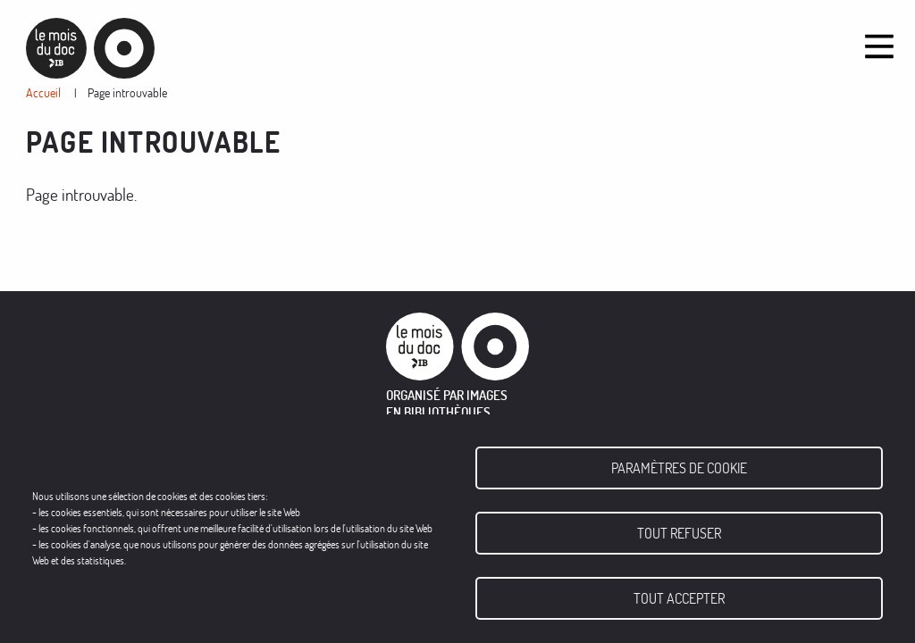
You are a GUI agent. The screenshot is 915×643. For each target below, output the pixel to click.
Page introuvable (127, 92)
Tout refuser (679, 533)
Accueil (43, 92)
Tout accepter (679, 598)
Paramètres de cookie (679, 468)
